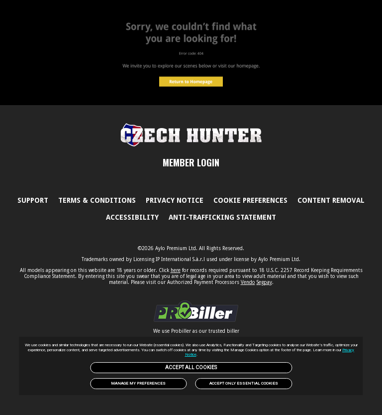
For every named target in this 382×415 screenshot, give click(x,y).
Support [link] (32, 200)
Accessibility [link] (132, 217)
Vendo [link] (248, 282)
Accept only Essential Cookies (243, 383)
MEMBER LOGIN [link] (191, 162)
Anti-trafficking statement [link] (222, 217)
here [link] (176, 270)
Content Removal (331, 200)
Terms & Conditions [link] (97, 200)
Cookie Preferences (250, 200)
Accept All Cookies (191, 367)
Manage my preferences (138, 383)
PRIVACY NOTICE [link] (174, 200)
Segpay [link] (264, 282)
